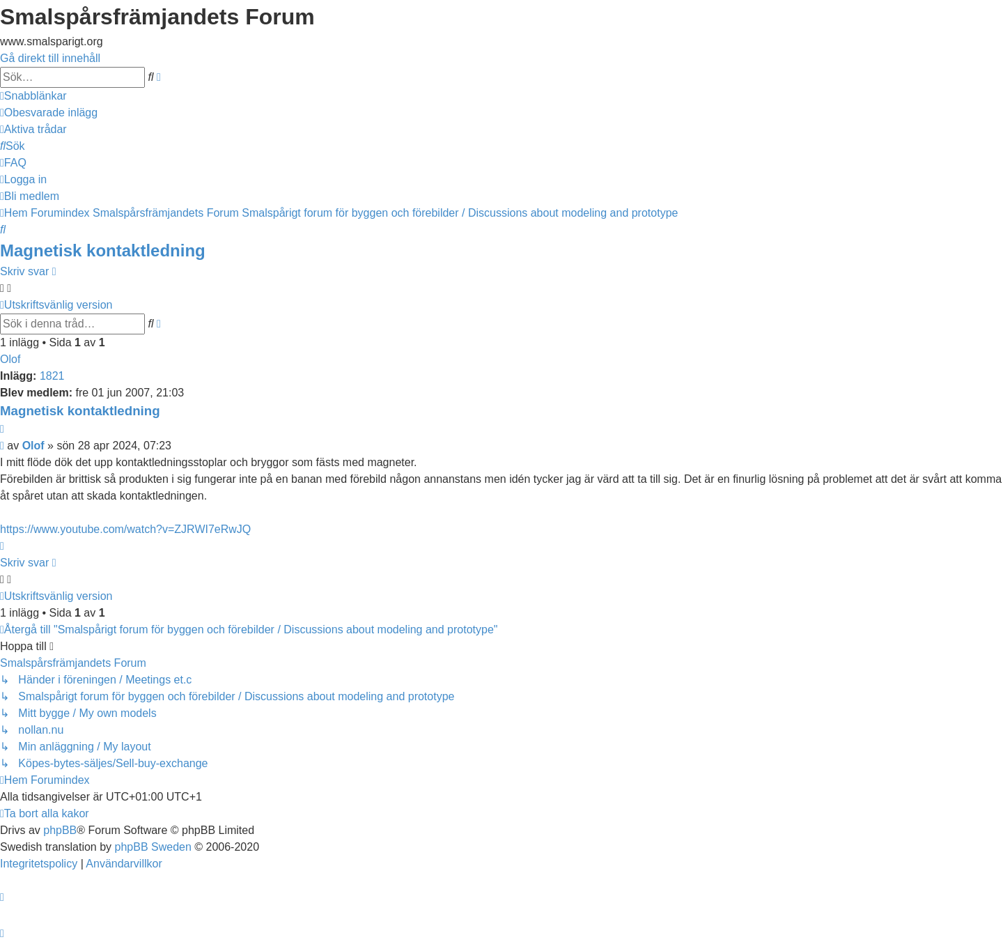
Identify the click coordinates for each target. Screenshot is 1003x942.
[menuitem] (49, 112)
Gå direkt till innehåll (50, 58)
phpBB (60, 830)
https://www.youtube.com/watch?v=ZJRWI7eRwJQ (125, 529)
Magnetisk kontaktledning (102, 250)
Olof (10, 359)
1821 (52, 376)
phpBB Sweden (153, 847)
